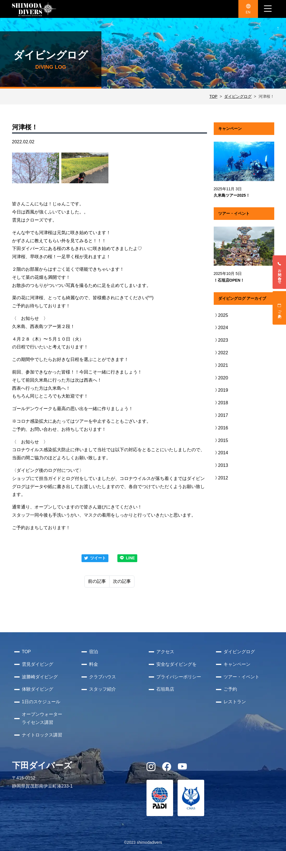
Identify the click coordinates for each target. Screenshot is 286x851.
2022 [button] (221, 352)
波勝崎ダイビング (40, 676)
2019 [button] (221, 390)
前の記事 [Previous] (97, 581)
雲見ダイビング (37, 664)
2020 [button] (221, 377)
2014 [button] (221, 452)
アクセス (165, 651)
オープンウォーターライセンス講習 (42, 718)
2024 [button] (221, 327)
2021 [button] (221, 365)
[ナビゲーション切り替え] (268, 9)
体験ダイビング (37, 689)
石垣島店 (165, 689)
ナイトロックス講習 (42, 735)
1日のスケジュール (41, 701)
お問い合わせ (280, 272)
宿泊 (93, 651)
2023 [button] (221, 340)
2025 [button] (221, 315)
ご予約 (280, 308)
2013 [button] (221, 465)
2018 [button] (221, 402)
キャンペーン (237, 664)
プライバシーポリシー (178, 676)
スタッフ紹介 (102, 689)
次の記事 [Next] (122, 581)
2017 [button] (221, 415)
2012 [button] (221, 478)
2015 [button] (221, 440)
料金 (93, 664)
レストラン (235, 701)
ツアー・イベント (241, 676)
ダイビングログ (238, 96)
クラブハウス (102, 676)
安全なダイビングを (176, 664)
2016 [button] (221, 428)
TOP (214, 96)
